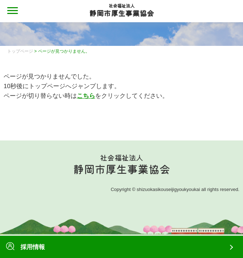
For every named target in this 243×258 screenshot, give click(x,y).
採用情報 (25, 247)
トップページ (20, 51)
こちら (86, 95)
